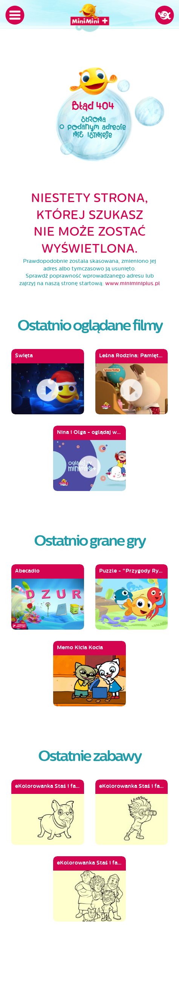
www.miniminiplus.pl (132, 283)
